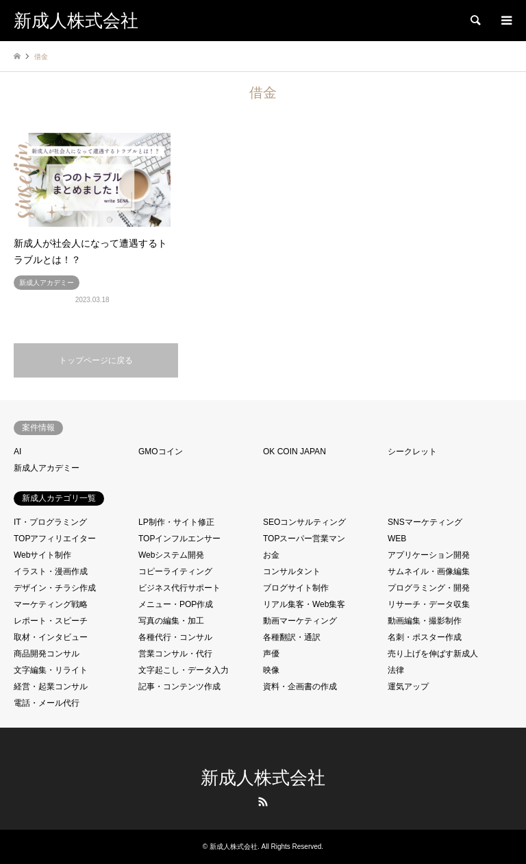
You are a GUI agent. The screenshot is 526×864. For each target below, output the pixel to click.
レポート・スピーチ (51, 621)
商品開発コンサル (46, 653)
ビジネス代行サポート (179, 588)
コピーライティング (175, 571)
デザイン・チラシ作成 (55, 588)
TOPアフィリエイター (55, 538)
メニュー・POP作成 (175, 604)
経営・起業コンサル (51, 686)
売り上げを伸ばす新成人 (433, 653)
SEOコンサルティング (304, 522)
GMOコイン (160, 451)
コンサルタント (292, 571)
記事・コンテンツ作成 (179, 686)
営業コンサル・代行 (175, 653)
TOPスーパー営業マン (304, 538)
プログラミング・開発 (429, 588)
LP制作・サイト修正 (176, 522)
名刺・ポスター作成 (425, 637)
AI (17, 451)
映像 (271, 670)
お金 (271, 555)
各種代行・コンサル (175, 637)
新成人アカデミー (46, 468)
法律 (396, 670)
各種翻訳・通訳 (292, 637)
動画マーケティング (300, 621)
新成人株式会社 (263, 778)
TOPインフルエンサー (179, 538)
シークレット (412, 451)
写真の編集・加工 (171, 621)
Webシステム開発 (171, 555)
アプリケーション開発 (429, 555)
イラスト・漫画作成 (51, 571)
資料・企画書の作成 (300, 686)
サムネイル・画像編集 (429, 571)
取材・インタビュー (51, 637)
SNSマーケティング (425, 522)
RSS (263, 801)
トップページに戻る (96, 360)
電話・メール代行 (46, 703)
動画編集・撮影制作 (425, 621)
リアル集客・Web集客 (304, 604)
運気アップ (408, 686)
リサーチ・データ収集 (429, 604)
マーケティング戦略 (51, 604)
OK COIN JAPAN (294, 451)
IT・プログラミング (50, 522)
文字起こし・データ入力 (183, 670)
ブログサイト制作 (296, 588)
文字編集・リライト (51, 670)
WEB (397, 538)
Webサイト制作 (42, 555)
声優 (271, 653)
